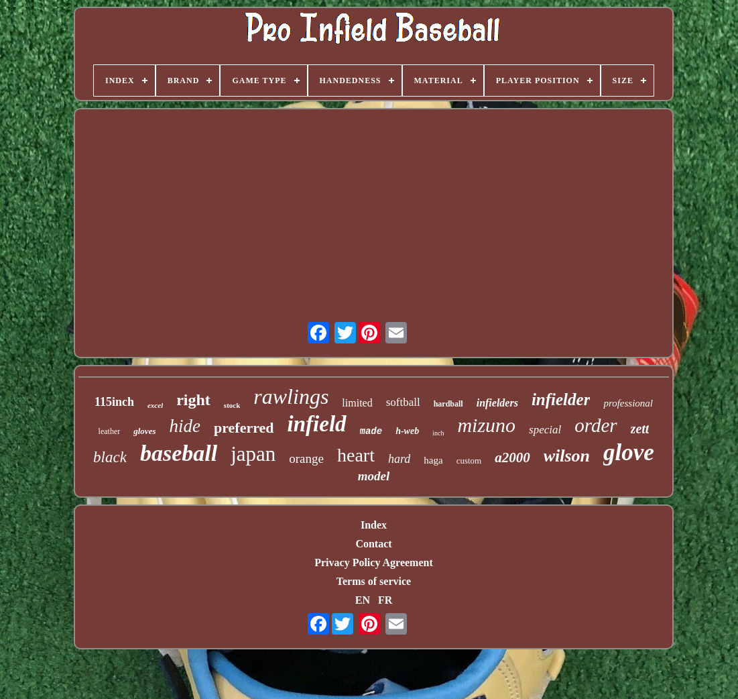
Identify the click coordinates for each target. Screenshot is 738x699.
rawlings (290, 396)
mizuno (486, 425)
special (545, 429)
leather (110, 431)
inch (438, 433)
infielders (497, 403)
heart (356, 455)
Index (374, 525)
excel (155, 405)
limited (357, 403)
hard (399, 459)
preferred (244, 427)
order (595, 425)
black (110, 457)
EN (362, 600)
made (371, 431)
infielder (561, 399)
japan (253, 454)
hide (184, 426)
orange (306, 458)
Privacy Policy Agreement (373, 562)
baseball (178, 453)
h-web (407, 431)
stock (232, 405)
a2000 (512, 457)
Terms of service (373, 581)
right (193, 400)
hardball (448, 404)
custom (469, 460)
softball (403, 402)
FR (385, 600)
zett (640, 428)
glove (628, 452)
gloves (144, 431)
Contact (373, 543)
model (374, 476)
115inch (114, 402)
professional (628, 403)
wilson (567, 456)
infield (317, 424)
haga (433, 460)
